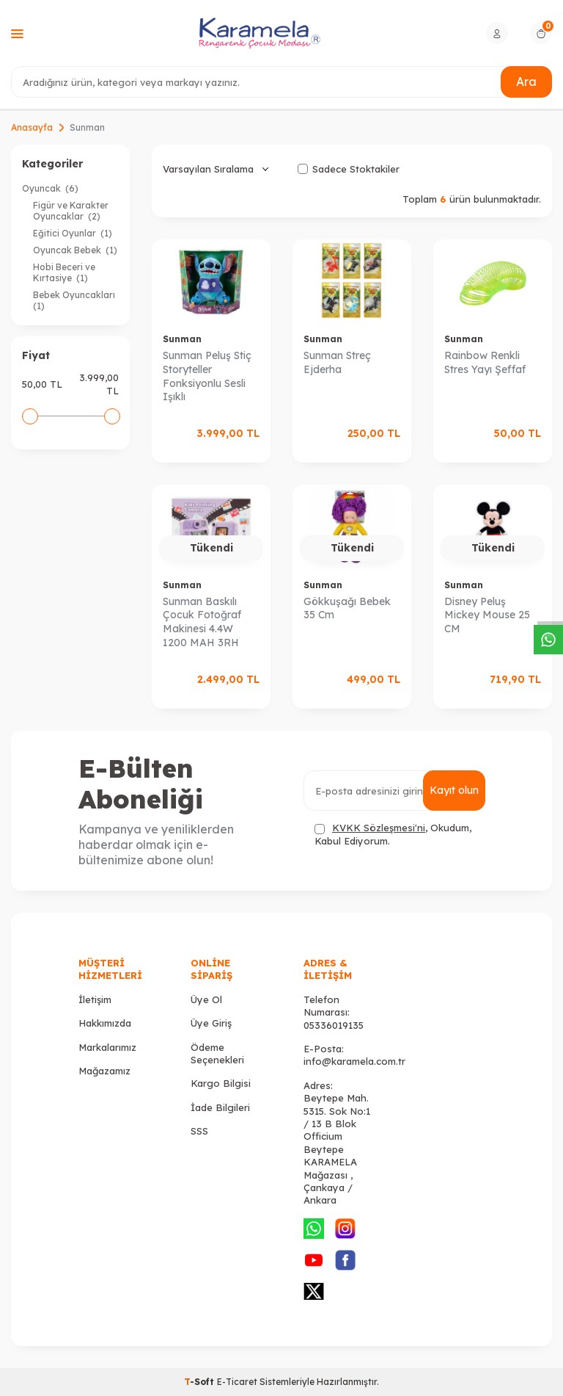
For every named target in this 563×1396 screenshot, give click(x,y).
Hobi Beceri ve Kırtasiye (64, 272)
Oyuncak (50, 188)
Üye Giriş (211, 1023)
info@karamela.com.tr (354, 1061)
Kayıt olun (454, 790)
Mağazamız (104, 1071)
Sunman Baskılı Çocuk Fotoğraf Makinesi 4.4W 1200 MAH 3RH (202, 622)
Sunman (182, 338)
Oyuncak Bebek (75, 250)
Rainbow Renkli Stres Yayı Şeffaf (485, 362)
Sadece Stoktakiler (349, 169)
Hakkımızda (104, 1023)
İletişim (94, 999)
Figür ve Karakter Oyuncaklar (70, 211)
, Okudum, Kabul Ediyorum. (392, 834)
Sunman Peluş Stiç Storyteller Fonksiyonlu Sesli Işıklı (207, 376)
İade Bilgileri (220, 1107)
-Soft (200, 1381)
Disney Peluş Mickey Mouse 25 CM (487, 615)
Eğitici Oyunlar (72, 233)
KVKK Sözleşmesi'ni (378, 827)
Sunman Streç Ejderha (337, 362)
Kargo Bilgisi (221, 1083)
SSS (199, 1131)
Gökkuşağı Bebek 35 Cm (347, 608)
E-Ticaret (237, 1381)
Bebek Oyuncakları (75, 300)
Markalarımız (107, 1047)
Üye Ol (206, 999)
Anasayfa (32, 127)
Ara (526, 81)
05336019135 (333, 1025)
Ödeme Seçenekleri (217, 1053)
